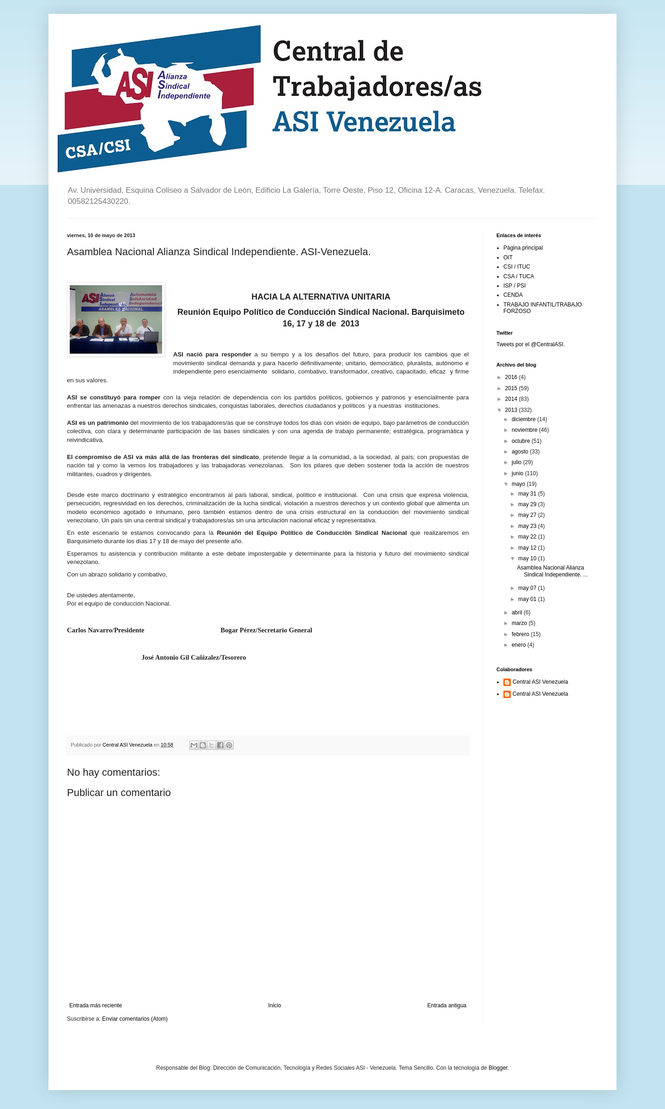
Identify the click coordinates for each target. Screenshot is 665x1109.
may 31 (528, 493)
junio (518, 473)
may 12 (528, 548)
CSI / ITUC (516, 266)
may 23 (528, 526)
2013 (512, 410)
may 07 (528, 588)
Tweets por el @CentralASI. (530, 344)
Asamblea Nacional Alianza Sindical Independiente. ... (552, 570)
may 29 (528, 504)
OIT (508, 257)
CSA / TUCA (518, 276)
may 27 (528, 515)
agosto (521, 451)
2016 (512, 377)
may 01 (528, 599)
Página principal (523, 248)
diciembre (524, 419)
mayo (519, 484)
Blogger (498, 1068)
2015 (512, 388)
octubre (522, 441)
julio (517, 462)
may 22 (528, 536)
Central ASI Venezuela (540, 682)
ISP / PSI (514, 285)
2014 (512, 399)
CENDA (513, 295)
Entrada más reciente (95, 1005)
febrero (521, 634)
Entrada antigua (446, 1005)
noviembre (525, 430)
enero (519, 645)
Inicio (274, 1005)
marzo (520, 623)
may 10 (528, 558)
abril (518, 612)
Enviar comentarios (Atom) (135, 1019)
